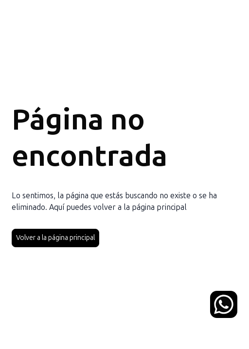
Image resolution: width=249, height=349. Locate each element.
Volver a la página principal (55, 238)
